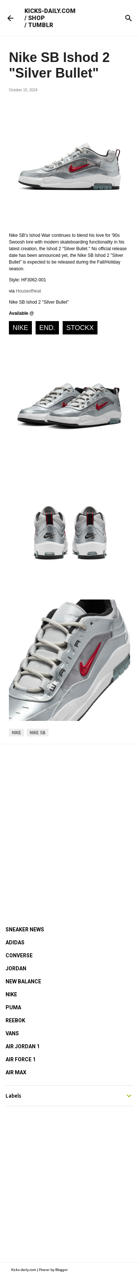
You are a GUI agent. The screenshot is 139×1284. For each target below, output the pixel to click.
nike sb (38, 732)
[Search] (128, 18)
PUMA (13, 1007)
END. (47, 327)
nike (16, 732)
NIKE (20, 327)
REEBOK (15, 1020)
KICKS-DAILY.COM (50, 10)
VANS (12, 1033)
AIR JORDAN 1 (23, 1046)
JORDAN (16, 968)
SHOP (36, 18)
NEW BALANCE (23, 981)
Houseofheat (28, 291)
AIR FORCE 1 (21, 1059)
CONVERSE (19, 955)
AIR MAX (16, 1072)
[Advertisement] (69, 825)
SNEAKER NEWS (25, 929)
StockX (80, 327)
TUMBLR (40, 25)
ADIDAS (15, 942)
